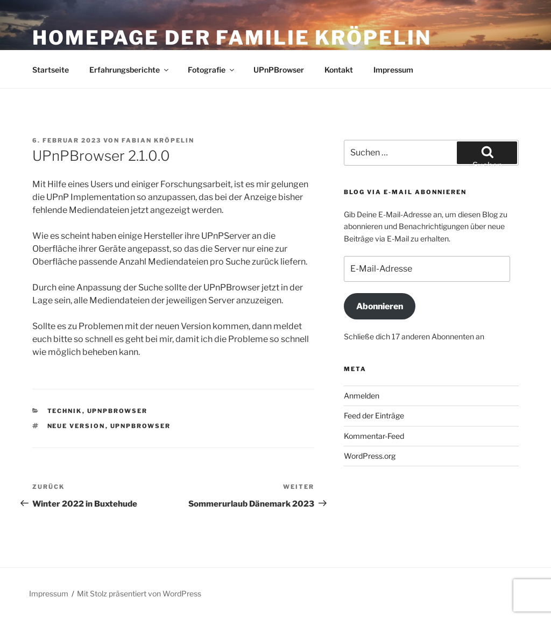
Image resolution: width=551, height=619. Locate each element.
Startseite (50, 69)
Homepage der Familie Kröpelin (232, 37)
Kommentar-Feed (374, 435)
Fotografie (212, 69)
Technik (64, 411)
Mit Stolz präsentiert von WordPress (139, 593)
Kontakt (338, 69)
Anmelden (361, 395)
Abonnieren (379, 306)
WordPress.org (369, 455)
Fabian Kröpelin (158, 140)
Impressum (393, 69)
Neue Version (76, 426)
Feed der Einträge (374, 415)
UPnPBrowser (278, 69)
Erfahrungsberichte (129, 69)
